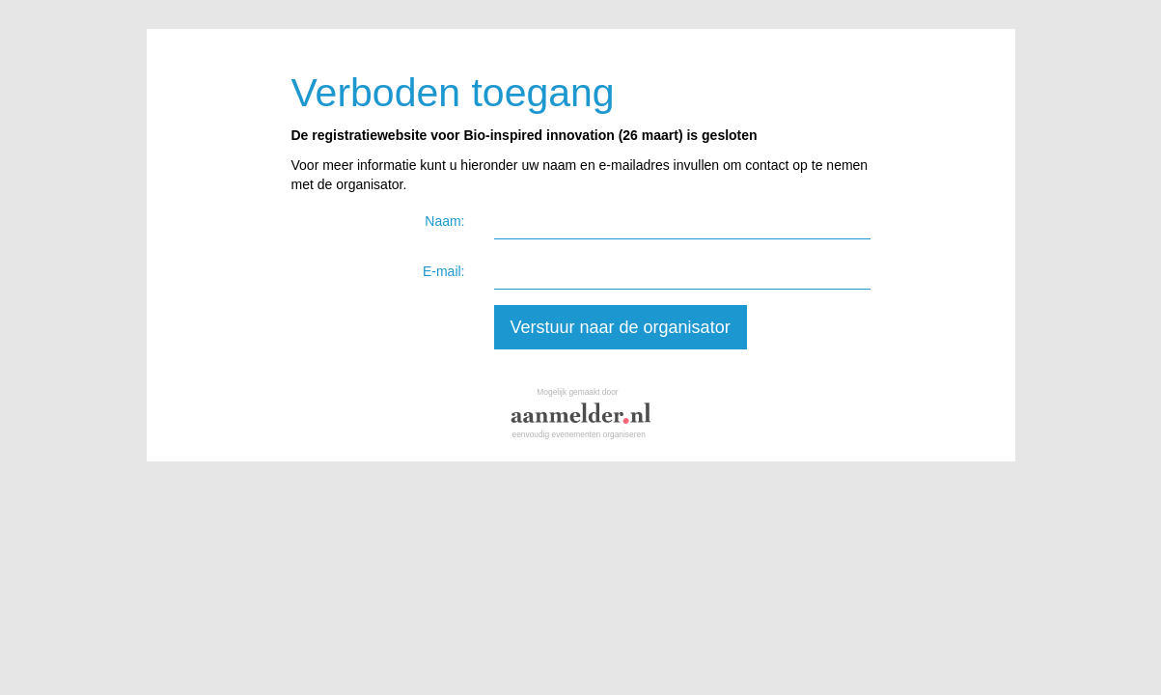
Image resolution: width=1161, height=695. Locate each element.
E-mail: (444, 271)
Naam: (444, 221)
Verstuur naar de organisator (621, 327)
